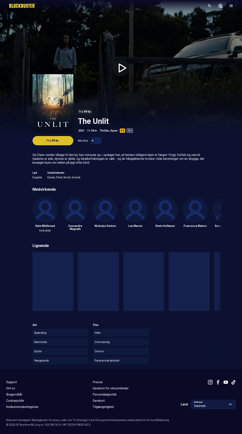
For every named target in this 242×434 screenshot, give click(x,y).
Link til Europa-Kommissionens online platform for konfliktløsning (129, 420)
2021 (81, 130)
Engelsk (37, 177)
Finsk (59, 177)
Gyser (114, 130)
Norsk (66, 177)
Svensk (76, 177)
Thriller (104, 130)
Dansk (51, 177)
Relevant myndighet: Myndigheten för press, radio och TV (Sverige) (47, 420)
